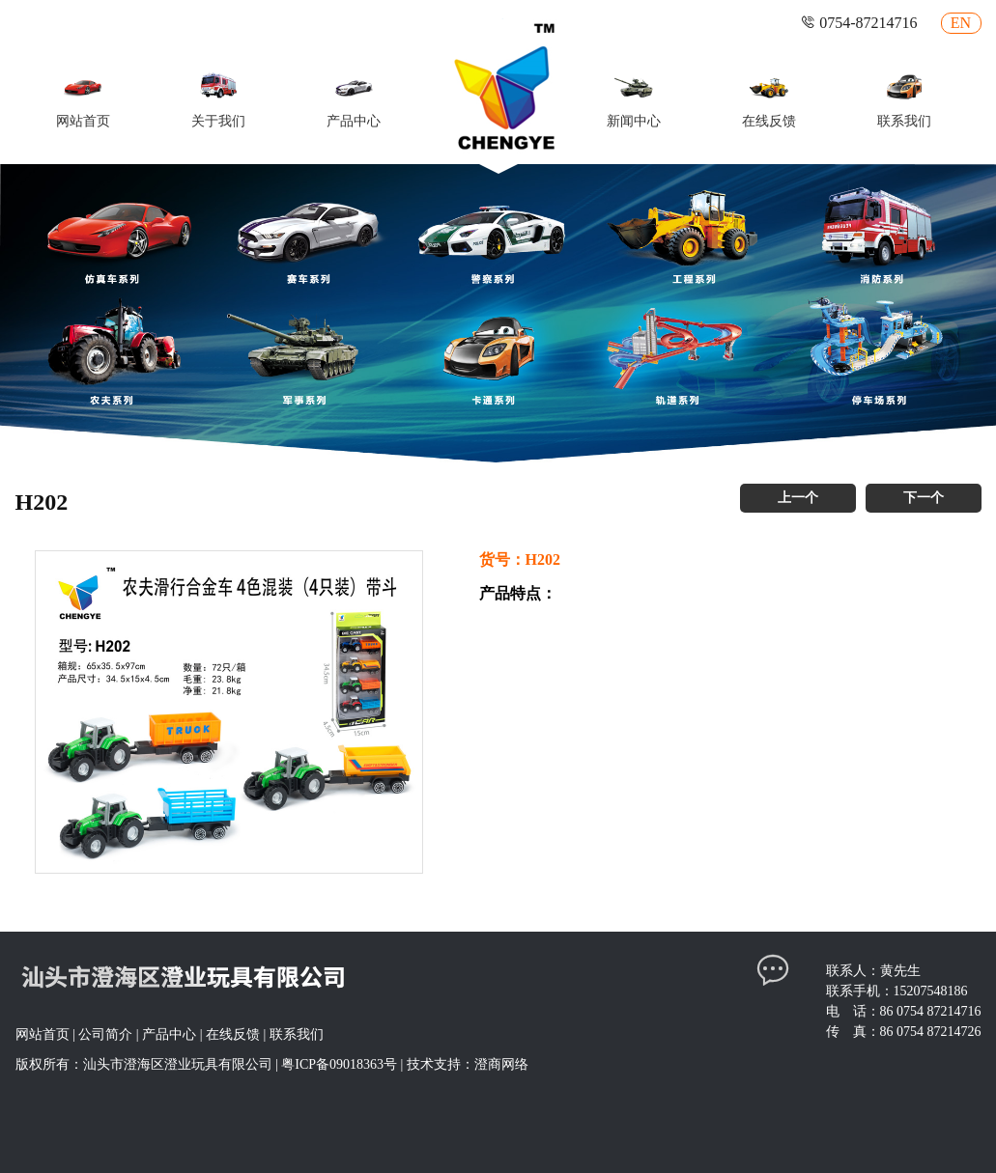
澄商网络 (501, 1064)
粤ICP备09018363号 (339, 1064)
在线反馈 (233, 1034)
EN (961, 22)
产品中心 (169, 1034)
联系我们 (297, 1034)
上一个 (798, 497)
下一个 (923, 497)
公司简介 (105, 1034)
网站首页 (42, 1034)
